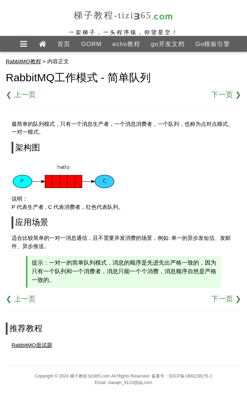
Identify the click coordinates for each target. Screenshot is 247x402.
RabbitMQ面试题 (32, 345)
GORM (91, 44)
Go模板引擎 (212, 44)
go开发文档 (168, 44)
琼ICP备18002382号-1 (190, 376)
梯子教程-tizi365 (123, 15)
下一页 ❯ (226, 95)
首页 (63, 44)
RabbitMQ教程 (23, 61)
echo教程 (126, 44)
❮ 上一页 (21, 95)
